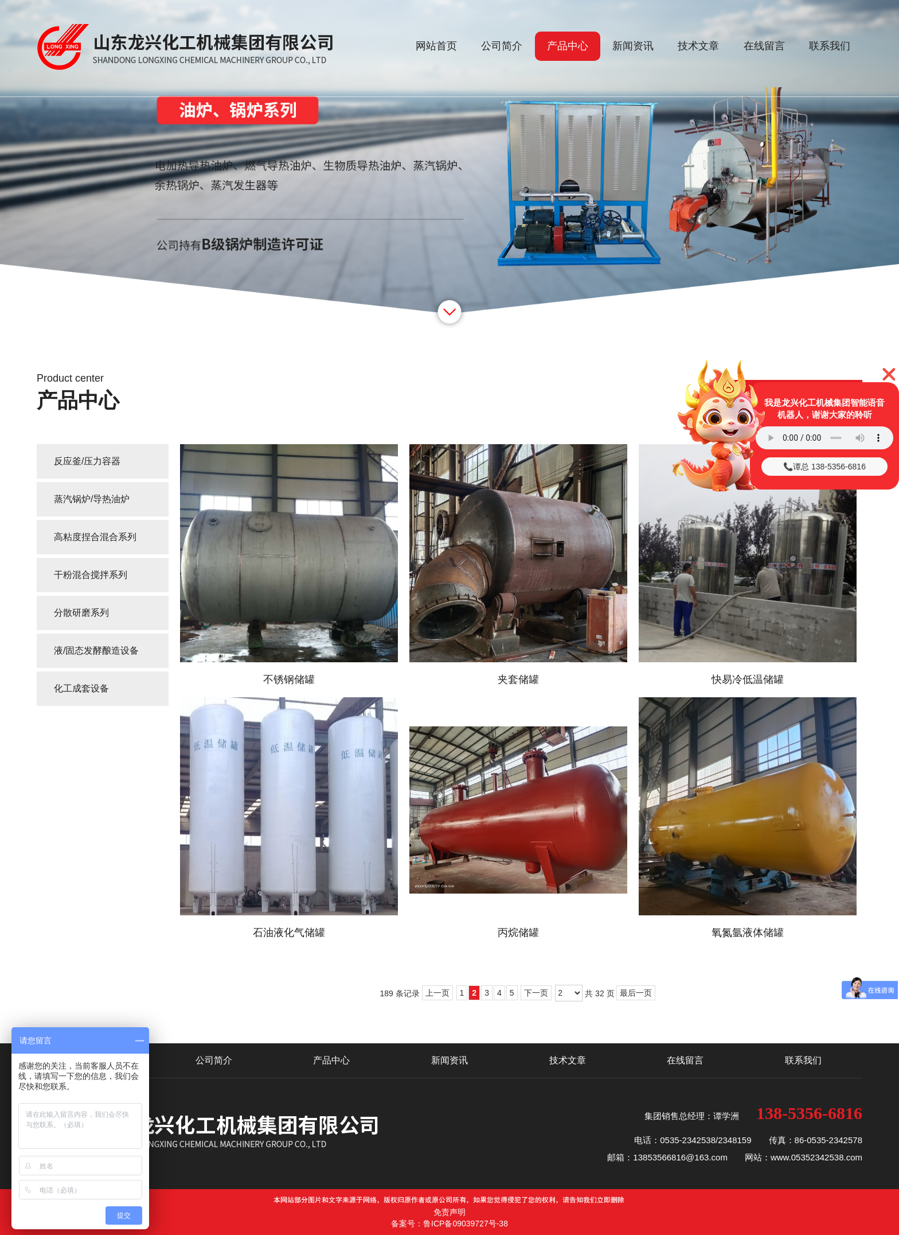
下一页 (536, 992)
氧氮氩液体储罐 (748, 932)
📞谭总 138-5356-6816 (824, 466)
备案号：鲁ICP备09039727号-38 (449, 1223)
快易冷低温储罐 (748, 679)
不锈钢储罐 (289, 679)
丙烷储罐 (518, 932)
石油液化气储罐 (289, 932)
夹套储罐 (518, 679)
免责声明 (449, 1212)
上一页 (437, 992)
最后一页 (636, 992)
